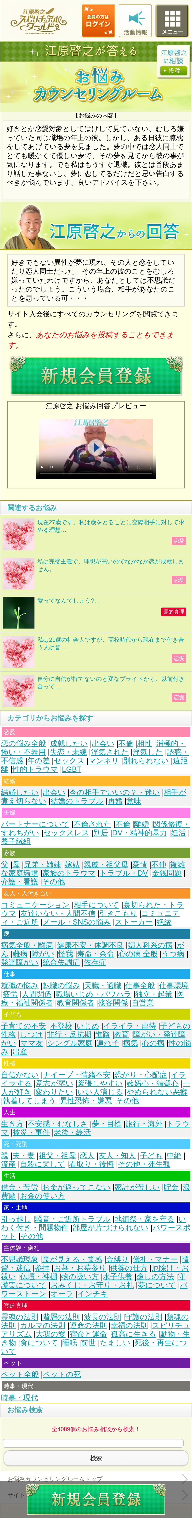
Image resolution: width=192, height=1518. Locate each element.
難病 (20, 954)
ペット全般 (20, 1374)
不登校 (61, 1026)
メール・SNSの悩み (77, 922)
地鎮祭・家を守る (145, 1219)
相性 (144, 743)
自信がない (20, 1075)
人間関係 (36, 994)
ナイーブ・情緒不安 (76, 1075)
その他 (53, 882)
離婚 (141, 824)
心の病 (153, 1043)
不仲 (158, 864)
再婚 (115, 801)
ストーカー (134, 922)
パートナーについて (35, 824)
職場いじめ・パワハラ (93, 994)
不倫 (125, 743)
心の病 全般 (138, 954)
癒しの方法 (155, 1276)
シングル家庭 (70, 1043)
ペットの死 (62, 1374)
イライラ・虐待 (129, 1026)
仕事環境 (174, 985)
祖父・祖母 (57, 1155)
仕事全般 (140, 985)
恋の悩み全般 (23, 743)
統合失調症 (61, 962)
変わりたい (54, 1092)
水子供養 (117, 1276)
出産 (20, 1051)
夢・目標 (107, 1124)
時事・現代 (19, 1397)
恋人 (87, 1155)
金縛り (117, 1259)
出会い (103, 743)
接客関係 (113, 1003)
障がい (43, 954)
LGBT (71, 769)
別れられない (146, 760)
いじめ (87, 1026)
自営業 (143, 1003)
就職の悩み (20, 985)
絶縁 (164, 922)
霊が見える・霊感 (72, 1259)
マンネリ (103, 760)
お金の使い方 (42, 1196)
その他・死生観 (144, 1164)
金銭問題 (167, 873)
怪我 (65, 954)
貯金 (171, 1187)
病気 (130, 1043)
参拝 (42, 1268)
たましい (115, 1342)
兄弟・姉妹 (42, 864)
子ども (151, 1155)
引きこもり (118, 913)
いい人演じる (100, 1092)
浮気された (110, 752)
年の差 (38, 760)
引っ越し (16, 1219)
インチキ (92, 1294)
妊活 (178, 833)
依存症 (95, 962)
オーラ (62, 1294)
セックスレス (66, 833)
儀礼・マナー (155, 1259)
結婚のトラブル (77, 801)
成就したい (69, 743)
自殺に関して (42, 1164)
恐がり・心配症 (140, 1075)
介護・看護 (19, 882)
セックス (69, 760)
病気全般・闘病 (27, 945)
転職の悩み (61, 985)
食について (39, 1342)
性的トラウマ (35, 769)
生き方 (12, 1124)
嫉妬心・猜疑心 (153, 1083)
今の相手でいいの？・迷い (114, 792)
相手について (96, 905)
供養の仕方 (128, 1268)
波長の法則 (102, 1317)
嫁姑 (72, 864)
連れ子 (107, 1043)
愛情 (139, 864)
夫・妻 (23, 1155)
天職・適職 (102, 985)
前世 (88, 1342)
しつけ (31, 1034)
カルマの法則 (42, 1325)
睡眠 (69, 1342)
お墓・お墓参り (80, 1268)
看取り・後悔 (91, 1164)
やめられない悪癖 (157, 1092)
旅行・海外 (144, 1124)
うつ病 (173, 954)
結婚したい (20, 792)
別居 (100, 833)
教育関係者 (75, 1003)
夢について (157, 1285)
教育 (121, 1034)
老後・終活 (72, 1132)
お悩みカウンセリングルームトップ (55, 1479)
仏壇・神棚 (38, 1276)
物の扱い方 (80, 1276)
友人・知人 (117, 1155)
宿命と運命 (88, 1334)
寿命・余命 (95, 954)
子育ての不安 (23, 1026)
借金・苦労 (19, 1187)
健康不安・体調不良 (90, 945)
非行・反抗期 (69, 1034)
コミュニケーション (35, 905)
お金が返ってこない (76, 1187)
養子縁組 (16, 841)
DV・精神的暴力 (139, 833)
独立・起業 (153, 994)
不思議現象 (19, 1259)
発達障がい (20, 962)
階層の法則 (61, 1317)
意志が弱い (54, 1083)
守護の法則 (143, 1317)
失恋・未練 (68, 752)
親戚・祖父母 (106, 864)
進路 (102, 1034)
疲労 (10, 994)
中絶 (174, 1155)
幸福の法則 (129, 1325)
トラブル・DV (124, 873)
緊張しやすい (100, 1083)
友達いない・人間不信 (57, 913)
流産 (8, 1164)
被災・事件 (31, 1132)
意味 (133, 801)
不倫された (92, 824)
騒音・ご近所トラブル (73, 1219)
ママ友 (31, 1043)
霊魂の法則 (19, 1317)
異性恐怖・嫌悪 (86, 1100)
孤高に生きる (133, 1334)
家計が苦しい (137, 1187)
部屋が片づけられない (110, 1227)
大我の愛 (51, 1334)
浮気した (148, 752)
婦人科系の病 (150, 945)
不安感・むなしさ (58, 1124)
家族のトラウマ (69, 873)
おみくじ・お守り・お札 (92, 1285)
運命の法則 (88, 1325)
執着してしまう (29, 1100)
